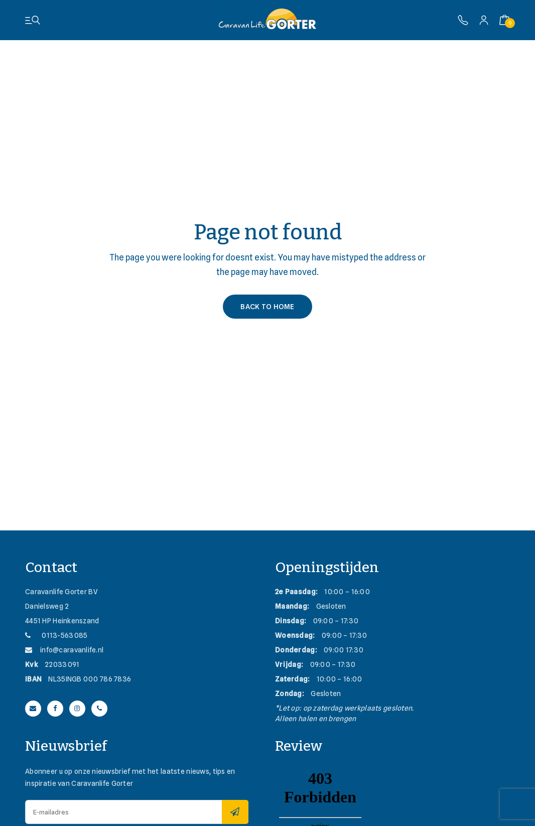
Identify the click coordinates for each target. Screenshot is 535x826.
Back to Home (267, 307)
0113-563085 (56, 635)
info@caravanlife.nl (64, 650)
